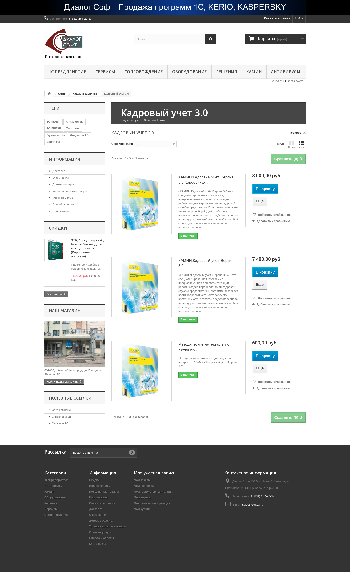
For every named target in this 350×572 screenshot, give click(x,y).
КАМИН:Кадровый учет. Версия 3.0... (205, 263)
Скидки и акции (62, 416)
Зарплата (53, 141)
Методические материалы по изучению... (203, 347)
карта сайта (295, 81)
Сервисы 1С (60, 423)
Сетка (291, 144)
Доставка (58, 171)
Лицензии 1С (79, 135)
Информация (64, 159)
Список (301, 144)
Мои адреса (142, 497)
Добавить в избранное (274, 214)
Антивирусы (285, 71)
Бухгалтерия (56, 135)
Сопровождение (143, 71)
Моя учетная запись (155, 472)
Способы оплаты (63, 204)
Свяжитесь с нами (277, 18)
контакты (278, 81)
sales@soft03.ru (252, 504)
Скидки (58, 228)
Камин (254, 71)
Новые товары (99, 485)
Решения (226, 71)
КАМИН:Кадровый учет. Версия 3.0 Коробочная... (205, 179)
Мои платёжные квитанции (153, 491)
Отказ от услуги (63, 197)
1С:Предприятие (67, 71)
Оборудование (189, 71)
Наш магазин (61, 211)
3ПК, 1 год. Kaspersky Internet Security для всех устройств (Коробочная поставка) (87, 248)
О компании (60, 177)
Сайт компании (62, 410)
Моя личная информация (152, 503)
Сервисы (105, 71)
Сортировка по (122, 143)
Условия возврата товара (69, 191)
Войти (298, 18)
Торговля (73, 128)
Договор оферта (63, 184)
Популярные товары (104, 491)
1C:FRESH (54, 128)
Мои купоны (142, 509)
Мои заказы (142, 480)
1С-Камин (53, 121)
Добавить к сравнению (273, 221)
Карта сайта (97, 543)
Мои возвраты (144, 485)
